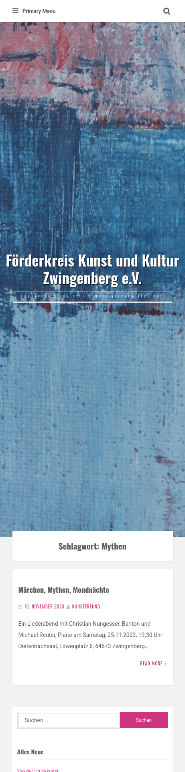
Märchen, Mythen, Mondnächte (63, 589)
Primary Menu (33, 11)
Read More (151, 663)
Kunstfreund (86, 606)
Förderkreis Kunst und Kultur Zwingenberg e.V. (92, 269)
